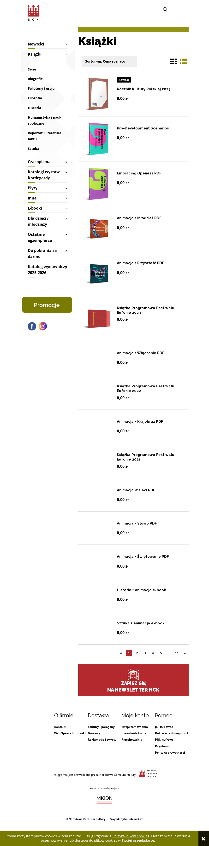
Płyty (32, 188)
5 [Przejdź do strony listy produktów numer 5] (161, 653)
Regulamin (163, 746)
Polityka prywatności (170, 752)
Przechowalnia (131, 739)
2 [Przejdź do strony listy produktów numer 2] (137, 653)
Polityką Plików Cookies (131, 836)
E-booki (35, 208)
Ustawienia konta (133, 733)
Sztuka (33, 148)
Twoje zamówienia (134, 727)
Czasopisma (39, 161)
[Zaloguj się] (175, 9)
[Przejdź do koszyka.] (184, 9)
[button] (165, 9)
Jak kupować (164, 727)
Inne (32, 198)
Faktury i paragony (101, 727)
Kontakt (60, 727)
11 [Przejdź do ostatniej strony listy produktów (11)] (177, 653)
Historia (34, 107)
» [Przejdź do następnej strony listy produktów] (185, 653)
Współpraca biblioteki (70, 733)
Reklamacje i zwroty (102, 739)
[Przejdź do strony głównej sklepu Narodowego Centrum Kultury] (33, 12)
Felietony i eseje (41, 88)
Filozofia (35, 98)
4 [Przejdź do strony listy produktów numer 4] (153, 653)
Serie (32, 69)
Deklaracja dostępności (171, 733)
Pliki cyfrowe (164, 739)
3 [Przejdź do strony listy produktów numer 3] (145, 653)
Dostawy (94, 733)
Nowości (36, 44)
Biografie (35, 79)
